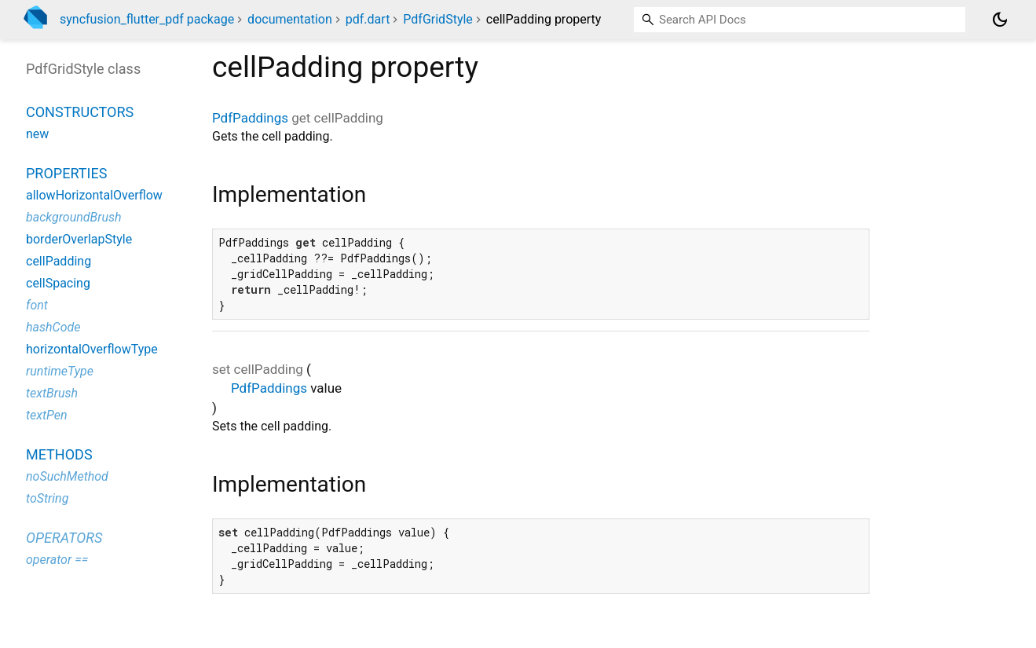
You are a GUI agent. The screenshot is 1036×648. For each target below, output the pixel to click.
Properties (66, 173)
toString (47, 498)
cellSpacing (58, 283)
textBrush (52, 393)
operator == (57, 559)
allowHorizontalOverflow (94, 195)
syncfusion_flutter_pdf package (147, 19)
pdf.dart (368, 19)
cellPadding (58, 261)
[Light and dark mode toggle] (999, 19)
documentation (289, 19)
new (37, 133)
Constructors (80, 112)
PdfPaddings (250, 118)
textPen (47, 415)
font (37, 305)
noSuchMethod (67, 476)
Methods (59, 454)
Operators (64, 537)
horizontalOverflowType (92, 349)
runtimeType (59, 371)
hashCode (53, 327)
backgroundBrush (74, 217)
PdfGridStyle (438, 19)
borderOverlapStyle (79, 239)
